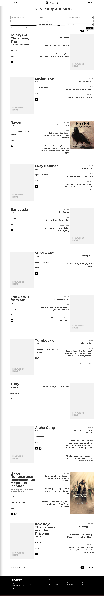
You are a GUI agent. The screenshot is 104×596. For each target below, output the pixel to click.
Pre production (70, 582)
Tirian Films (63, 504)
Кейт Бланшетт (76, 448)
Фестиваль (85, 586)
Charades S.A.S (83, 550)
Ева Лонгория (63, 46)
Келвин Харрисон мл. (77, 443)
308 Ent (82, 97)
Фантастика (40, 437)
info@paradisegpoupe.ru (18, 585)
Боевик (38, 262)
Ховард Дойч (88, 168)
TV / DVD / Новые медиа (54, 580)
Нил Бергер (63, 212)
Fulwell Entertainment (54, 54)
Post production (71, 586)
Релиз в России (89, 361)
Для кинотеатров (34, 580)
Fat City (85, 458)
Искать (90, 28)
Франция (14, 387)
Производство (71, 580)
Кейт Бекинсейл (71, 89)
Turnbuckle (44, 340)
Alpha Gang (45, 428)
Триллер (44, 88)
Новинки (50, 582)
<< (73, 31)
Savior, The (44, 79)
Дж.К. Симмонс (87, 89)
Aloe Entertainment (74, 456)
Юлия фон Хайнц (61, 299)
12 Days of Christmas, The (19, 38)
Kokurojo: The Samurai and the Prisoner (45, 529)
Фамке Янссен (71, 353)
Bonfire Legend (48, 502)
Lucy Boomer (46, 166)
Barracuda (19, 209)
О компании (85, 580)
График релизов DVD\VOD (54, 584)
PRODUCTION (70, 584)
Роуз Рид (49, 489)
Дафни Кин (64, 220)
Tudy (14, 384)
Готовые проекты (71, 589)
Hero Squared (52, 504)
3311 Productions (56, 318)
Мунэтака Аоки (77, 535)
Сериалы (50, 589)
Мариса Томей (47, 307)
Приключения (23, 502)
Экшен (37, 88)
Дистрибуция (85, 582)
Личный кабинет (86, 591)
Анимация (14, 393)
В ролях (67, 43)
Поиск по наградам (52, 591)
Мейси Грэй (73, 356)
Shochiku (71, 547)
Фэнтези (13, 502)
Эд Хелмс (55, 310)
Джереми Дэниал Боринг (56, 476)
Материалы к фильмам (35, 586)
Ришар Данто (48, 387)
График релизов (34, 582)
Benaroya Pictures (52, 146)
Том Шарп (58, 489)
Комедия (14, 50)
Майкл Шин (50, 46)
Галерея (84, 589)
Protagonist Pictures (60, 56)
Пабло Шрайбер (55, 133)
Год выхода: (23, 24)
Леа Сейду (75, 441)
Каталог (49, 586)
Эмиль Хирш (72, 351)
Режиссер (66, 35)
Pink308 (90, 97)
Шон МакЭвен (87, 343)
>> (92, 31)
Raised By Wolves (86, 461)
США (12, 44)
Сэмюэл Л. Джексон (76, 264)
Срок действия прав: (52, 24)
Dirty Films (76, 458)
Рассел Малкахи (86, 81)
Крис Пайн (89, 448)
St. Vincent (44, 253)
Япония (38, 537)
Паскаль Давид (62, 387)
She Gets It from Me (19, 298)
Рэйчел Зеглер (62, 307)
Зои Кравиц (82, 445)
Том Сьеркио (63, 125)
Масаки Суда (80, 537)
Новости (32, 589)
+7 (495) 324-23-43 (16, 583)
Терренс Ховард (86, 353)
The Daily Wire (62, 502)
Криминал (22, 131)
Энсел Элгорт (87, 176)
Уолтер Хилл (88, 256)
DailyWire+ (64, 506)
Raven (15, 122)
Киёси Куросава (86, 527)
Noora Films (73, 97)
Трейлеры (32, 584)
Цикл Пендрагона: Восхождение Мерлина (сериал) (22, 479)
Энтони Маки (59, 135)
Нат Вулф (65, 310)
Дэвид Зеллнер (79, 430)
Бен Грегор (64, 38)
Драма (13, 134)
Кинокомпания (64, 51)
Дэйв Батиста (87, 441)
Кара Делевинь (87, 356)
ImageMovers (50, 228)
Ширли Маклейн (72, 176)
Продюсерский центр (87, 584)
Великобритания (22, 44)
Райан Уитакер (54, 478)
